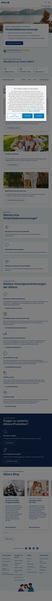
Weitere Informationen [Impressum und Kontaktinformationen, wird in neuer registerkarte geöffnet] (34, 111)
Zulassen (39, 116)
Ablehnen (27, 116)
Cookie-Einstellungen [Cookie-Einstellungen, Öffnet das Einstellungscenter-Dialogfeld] (14, 115)
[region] (26, 103)
